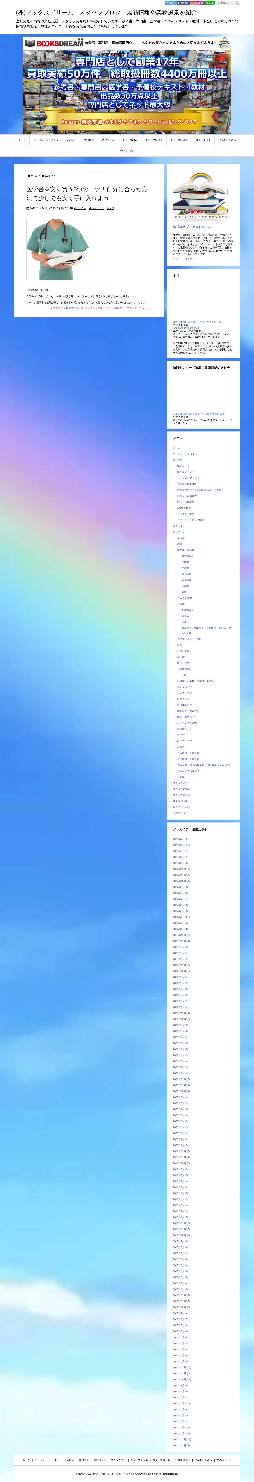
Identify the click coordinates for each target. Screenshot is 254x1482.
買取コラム (80, 208)
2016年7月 (180, 1397)
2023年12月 (181, 935)
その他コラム (180, 813)
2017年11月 (181, 1301)
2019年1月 (180, 1217)
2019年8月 (180, 1175)
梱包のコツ (183, 699)
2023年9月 (180, 947)
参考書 (181, 538)
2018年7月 (180, 1253)
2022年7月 (180, 989)
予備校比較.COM (186, 484)
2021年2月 (180, 1067)
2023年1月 (180, 959)
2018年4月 (180, 1271)
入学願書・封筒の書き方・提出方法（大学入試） (204, 765)
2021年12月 (181, 1013)
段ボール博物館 (185, 502)
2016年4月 (180, 1415)
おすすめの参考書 (187, 723)
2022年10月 (181, 971)
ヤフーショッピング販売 (190, 520)
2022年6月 (180, 995)
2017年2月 (180, 1355)
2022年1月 (180, 1007)
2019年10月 (181, 1163)
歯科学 (185, 616)
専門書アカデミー (187, 472)
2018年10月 (181, 1235)
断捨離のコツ (184, 705)
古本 (179, 645)
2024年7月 (180, 899)
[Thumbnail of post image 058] (72, 252)
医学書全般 (188, 610)
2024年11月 (181, 875)
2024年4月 (181, 917)
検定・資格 (183, 663)
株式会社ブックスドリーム (192, 227)
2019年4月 (180, 1199)
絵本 (184, 675)
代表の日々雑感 (181, 807)
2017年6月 (180, 1331)
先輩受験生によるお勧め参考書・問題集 (199, 490)
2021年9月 (180, 1025)
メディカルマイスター (189, 478)
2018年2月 (180, 1283)
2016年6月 (181, 1403)
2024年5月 (180, 911)
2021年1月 (180, 1073)
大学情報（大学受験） (189, 753)
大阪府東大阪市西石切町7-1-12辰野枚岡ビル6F (199, 414)
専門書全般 (188, 556)
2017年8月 (180, 1319)
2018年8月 (180, 1247)
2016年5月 (180, 1409)
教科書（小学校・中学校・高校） (195, 681)
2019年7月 (180, 1181)
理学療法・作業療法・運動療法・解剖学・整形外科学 (206, 630)
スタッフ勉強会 (181, 789)
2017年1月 (180, 1361)
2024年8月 (180, 893)
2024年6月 (180, 905)
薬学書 (185, 586)
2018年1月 (180, 1289)
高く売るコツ (184, 687)
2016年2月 (181, 1427)
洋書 (184, 592)
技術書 (185, 568)
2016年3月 (180, 1421)
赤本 (179, 544)
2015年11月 (181, 1445)
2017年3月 (180, 1349)
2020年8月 (180, 1103)
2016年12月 (182, 1367)
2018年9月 (180, 1241)
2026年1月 (181, 845)
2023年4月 (180, 953)
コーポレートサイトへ (185, 454)
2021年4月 (180, 1055)
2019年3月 (180, 1205)
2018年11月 (181, 1229)
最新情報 (178, 460)
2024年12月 (181, 869)
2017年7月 (180, 1325)
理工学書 (186, 574)
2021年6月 (180, 1043)
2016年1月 (181, 1433)
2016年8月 (180, 1391)
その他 (181, 777)
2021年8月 (180, 1031)
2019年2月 (180, 1211)
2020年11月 (181, 1085)
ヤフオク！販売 (185, 514)
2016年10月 (182, 1379)
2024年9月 (180, 887)
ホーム (34, 175)
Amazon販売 (184, 508)
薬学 (184, 622)
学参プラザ (183, 466)
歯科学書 (186, 580)
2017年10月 (181, 1307)
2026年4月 (180, 839)
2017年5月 (180, 1337)
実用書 (181, 657)
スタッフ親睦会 (181, 795)
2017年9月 (180, 1313)
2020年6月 (180, 1115)
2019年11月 (181, 1157)
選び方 (181, 735)
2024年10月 (181, 881)
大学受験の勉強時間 (188, 771)
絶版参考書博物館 (187, 496)
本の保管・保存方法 (188, 711)
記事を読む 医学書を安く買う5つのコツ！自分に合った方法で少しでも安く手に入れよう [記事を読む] (101, 308)
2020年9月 (180, 1097)
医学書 (110, 208)
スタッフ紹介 (180, 783)
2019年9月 (180, 1169)
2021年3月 (180, 1061)
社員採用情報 (180, 801)
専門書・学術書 (185, 550)
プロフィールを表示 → (185, 258)
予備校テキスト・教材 (189, 639)
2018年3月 (180, 1277)
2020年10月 (181, 1091)
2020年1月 (180, 1145)
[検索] (237, 3)
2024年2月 (180, 923)
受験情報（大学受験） (189, 759)
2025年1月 (180, 863)
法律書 (185, 562)
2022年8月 (180, 983)
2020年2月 (180, 1139)
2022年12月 (181, 965)
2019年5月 (180, 1193)
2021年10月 (181, 1019)
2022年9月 (180, 977)
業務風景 (178, 526)
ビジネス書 (183, 651)
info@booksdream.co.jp (186, 327)
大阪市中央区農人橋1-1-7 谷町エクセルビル (197, 321)
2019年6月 (180, 1187)
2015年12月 (182, 1439)
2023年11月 (181, 941)
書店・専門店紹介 (187, 717)
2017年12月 (181, 1295)
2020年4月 (180, 1127)
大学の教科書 (184, 598)
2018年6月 (180, 1259)
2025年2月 (180, 857)
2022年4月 (180, 1001)
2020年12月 (181, 1079)
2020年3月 (180, 1133)
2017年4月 (180, 1343)
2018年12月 (181, 1223)
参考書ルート (184, 729)
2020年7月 (180, 1109)
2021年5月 (180, 1049)
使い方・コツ (96, 208)
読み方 (181, 747)
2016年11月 (181, 1373)
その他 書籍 (183, 669)
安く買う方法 (184, 693)
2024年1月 (180, 929)
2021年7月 (180, 1037)
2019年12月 (181, 1151)
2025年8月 (180, 851)
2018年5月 (180, 1265)
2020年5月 (180, 1121)
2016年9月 (180, 1385)
